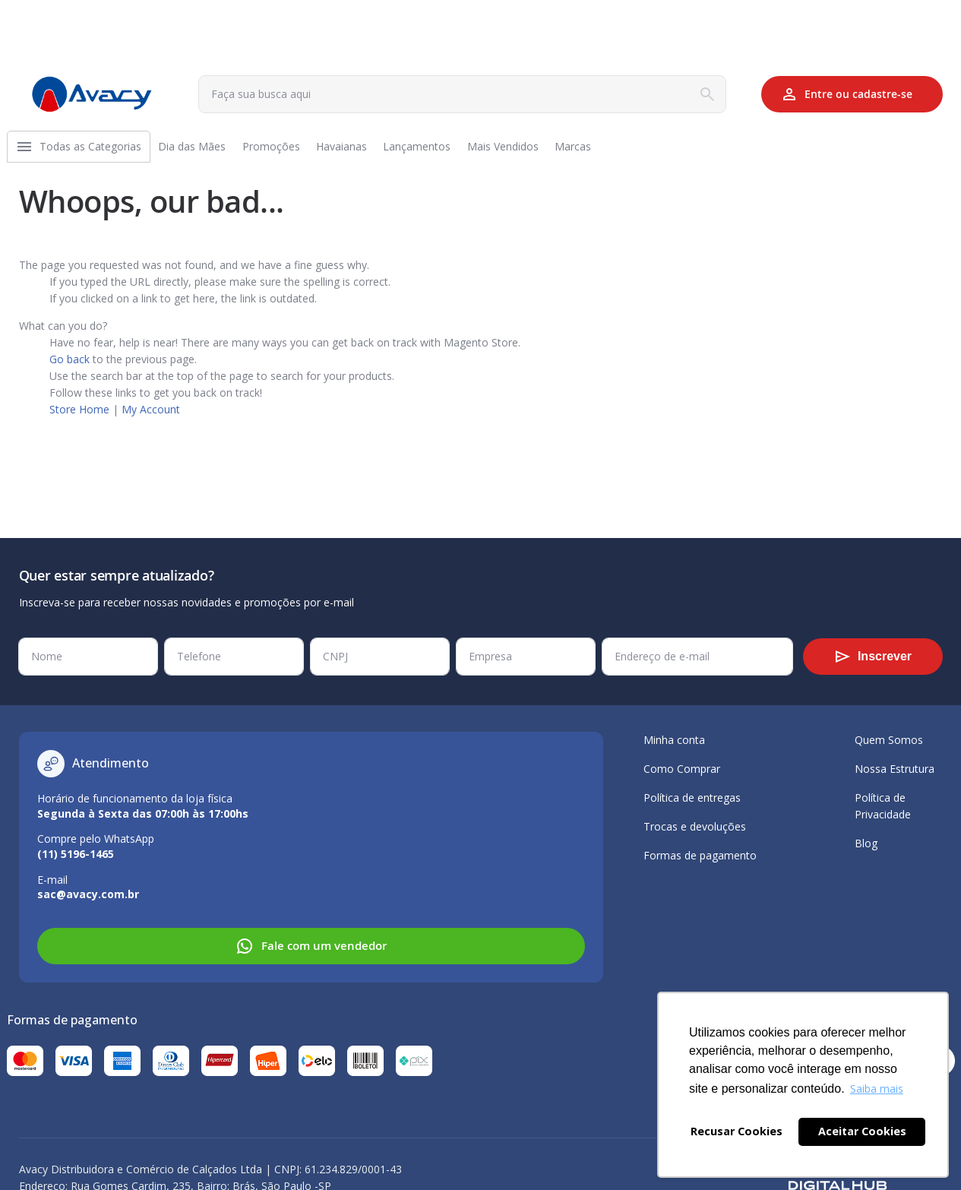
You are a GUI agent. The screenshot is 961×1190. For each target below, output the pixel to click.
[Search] (707, 94)
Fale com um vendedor (311, 946)
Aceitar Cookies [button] (862, 1131)
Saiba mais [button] (876, 1088)
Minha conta (674, 740)
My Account (151, 415)
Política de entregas (692, 797)
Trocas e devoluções (694, 826)
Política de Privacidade (883, 805)
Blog (866, 843)
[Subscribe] (873, 656)
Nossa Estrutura (894, 768)
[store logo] (92, 94)
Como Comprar (681, 768)
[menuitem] (95, 150)
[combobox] (462, 94)
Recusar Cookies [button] (736, 1131)
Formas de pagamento (700, 855)
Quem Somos (889, 740)
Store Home (79, 415)
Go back (69, 365)
